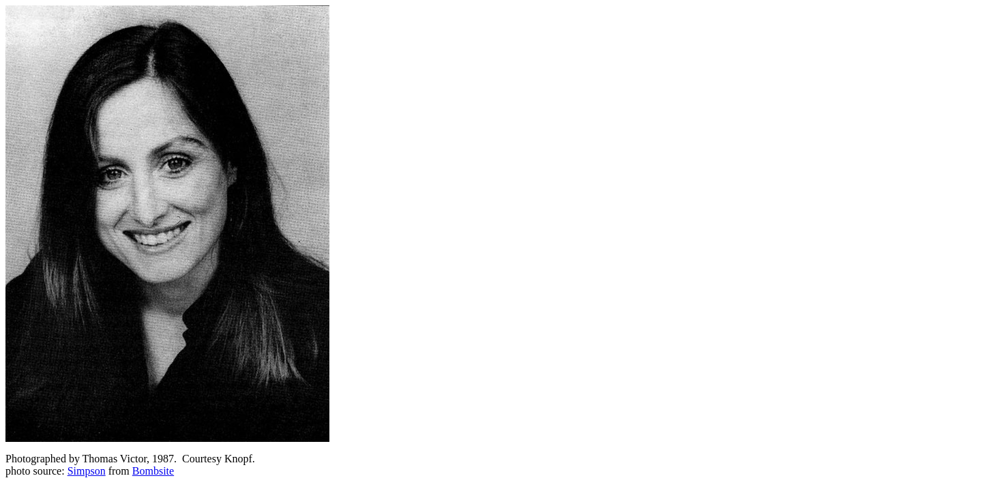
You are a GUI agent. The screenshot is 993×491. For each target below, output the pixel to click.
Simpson (87, 471)
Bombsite (153, 471)
